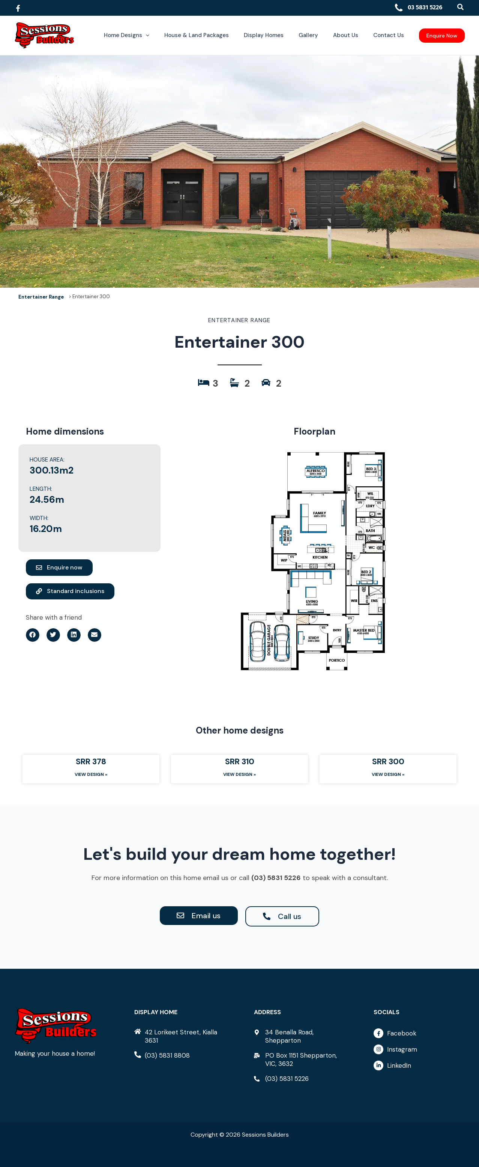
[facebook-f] (419, 1035)
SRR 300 (388, 761)
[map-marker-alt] (299, 1036)
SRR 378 (91, 761)
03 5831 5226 (418, 7)
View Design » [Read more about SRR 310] (239, 775)
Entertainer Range (41, 296)
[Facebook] (18, 8)
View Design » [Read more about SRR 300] (388, 775)
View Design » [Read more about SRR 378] (91, 775)
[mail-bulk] (299, 1059)
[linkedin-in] (419, 1065)
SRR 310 (239, 761)
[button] (460, 7)
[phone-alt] (162, 1055)
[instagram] (419, 1051)
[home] (179, 1036)
